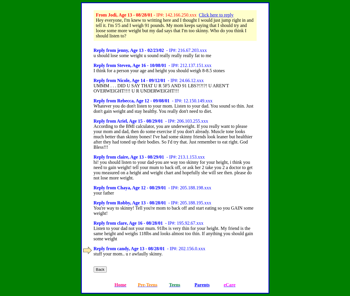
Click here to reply (216, 14)
